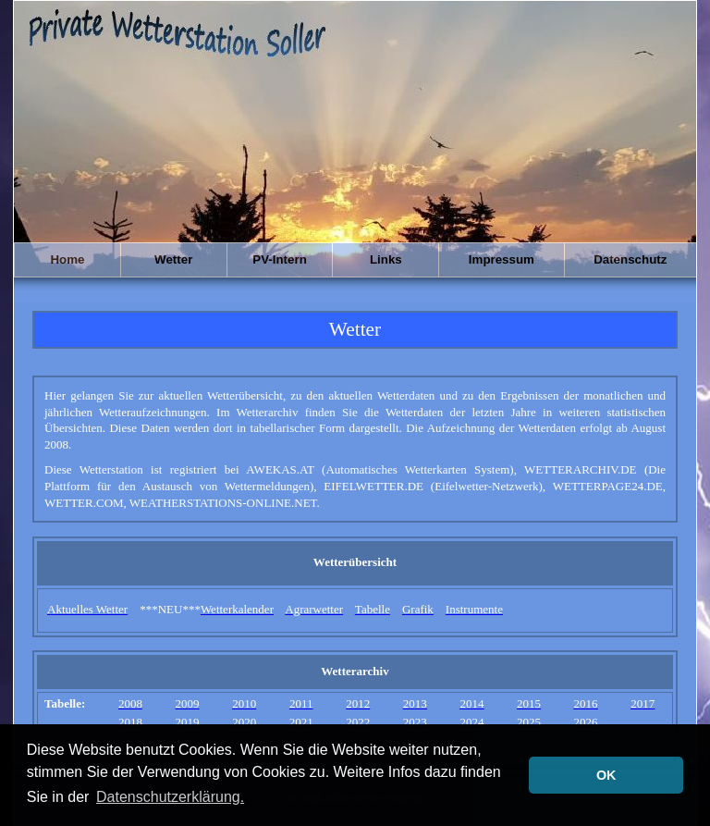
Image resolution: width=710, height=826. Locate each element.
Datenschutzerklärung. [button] (170, 797)
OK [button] (606, 775)
